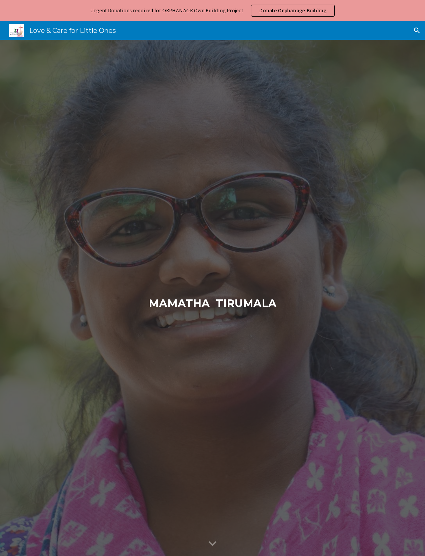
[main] (212, 298)
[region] (212, 10)
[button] (417, 31)
